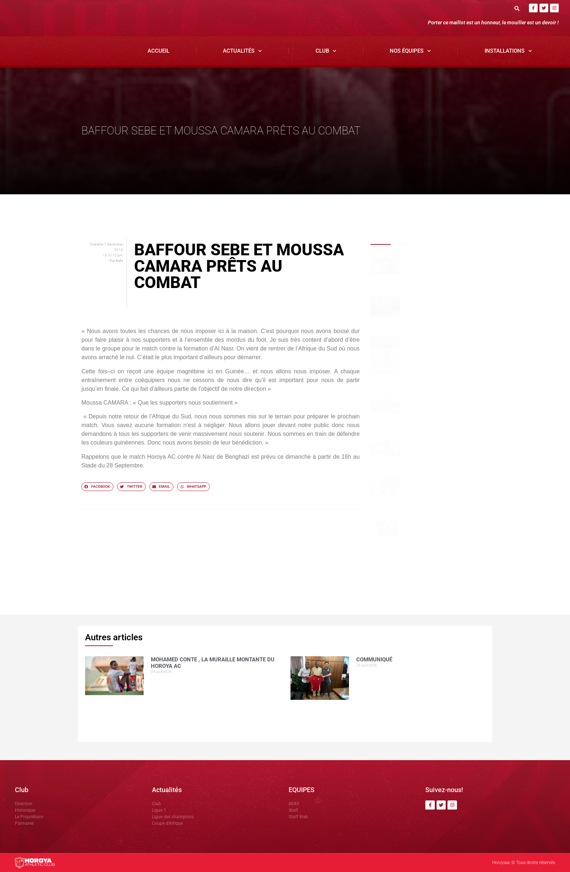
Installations (508, 51)
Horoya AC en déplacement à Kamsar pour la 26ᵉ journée (441, 440)
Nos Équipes (410, 51)
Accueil (158, 51)
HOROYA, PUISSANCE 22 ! (425, 480)
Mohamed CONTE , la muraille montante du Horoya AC (433, 261)
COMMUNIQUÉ (415, 298)
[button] (517, 8)
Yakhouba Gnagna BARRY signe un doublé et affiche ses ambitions (438, 522)
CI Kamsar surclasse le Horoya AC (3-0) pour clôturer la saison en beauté (443, 343)
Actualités (242, 51)
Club (326, 51)
